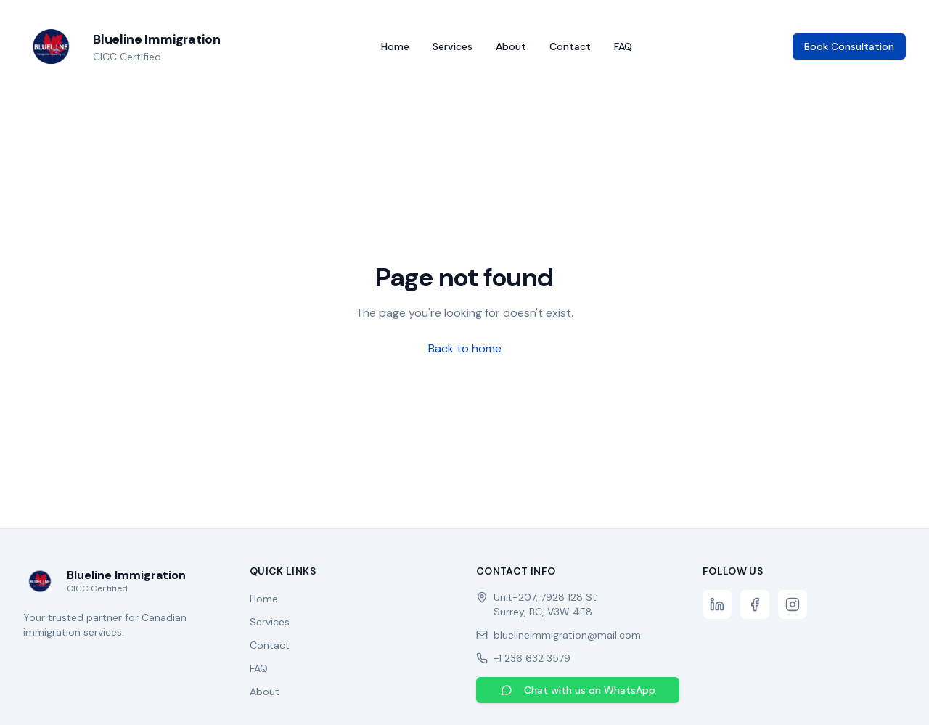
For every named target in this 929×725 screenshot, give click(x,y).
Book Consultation (849, 46)
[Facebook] (754, 604)
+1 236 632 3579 (532, 658)
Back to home (465, 348)
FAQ (623, 46)
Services (452, 46)
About (511, 46)
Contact (570, 46)
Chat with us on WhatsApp (578, 690)
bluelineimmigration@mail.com (567, 634)
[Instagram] (792, 604)
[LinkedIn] (717, 604)
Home (395, 46)
